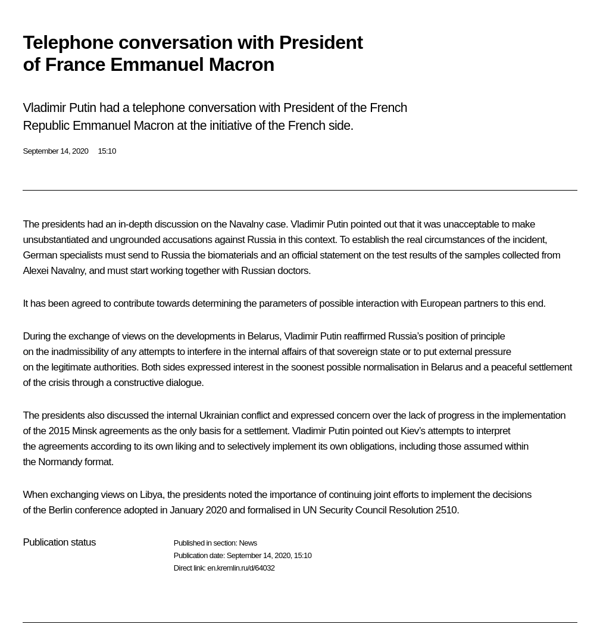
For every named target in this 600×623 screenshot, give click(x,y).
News (248, 542)
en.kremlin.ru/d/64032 (240, 567)
